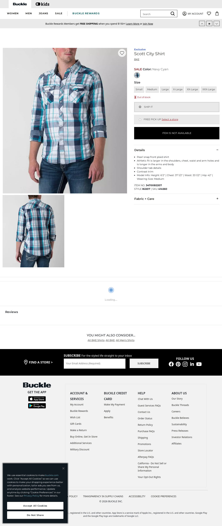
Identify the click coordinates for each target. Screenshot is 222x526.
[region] (35, 493)
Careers (176, 411)
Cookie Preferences (163, 496)
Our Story (177, 398)
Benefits (108, 417)
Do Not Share (35, 515)
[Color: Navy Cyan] (137, 75)
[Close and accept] (63, 468)
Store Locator (145, 450)
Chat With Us (145, 399)
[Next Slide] (217, 23)
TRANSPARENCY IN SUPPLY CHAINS (103, 496)
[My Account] (192, 13)
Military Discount (79, 449)
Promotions (144, 444)
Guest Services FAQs (149, 405)
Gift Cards (75, 423)
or (134, 23)
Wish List (75, 417)
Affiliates (176, 443)
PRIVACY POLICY (68, 496)
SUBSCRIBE (144, 363)
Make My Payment (114, 404)
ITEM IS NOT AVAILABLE (176, 133)
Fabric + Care (176, 199)
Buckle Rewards (79, 411)
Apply (107, 411)
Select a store (170, 119)
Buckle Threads (180, 405)
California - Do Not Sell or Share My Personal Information (152, 467)
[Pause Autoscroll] (209, 23)
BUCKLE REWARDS (86, 13)
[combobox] (155, 13)
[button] (12, 13)
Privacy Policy (31, 495)
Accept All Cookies (35, 505)
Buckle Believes (180, 417)
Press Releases (180, 430)
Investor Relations (182, 437)
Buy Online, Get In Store (84, 436)
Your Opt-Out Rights (149, 477)
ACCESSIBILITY (137, 496)
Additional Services (81, 443)
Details (176, 150)
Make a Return (78, 430)
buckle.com (52, 475)
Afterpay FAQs (146, 457)
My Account (77, 404)
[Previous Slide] (202, 23)
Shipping (143, 437)
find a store (41, 362)
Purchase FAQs (146, 431)
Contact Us (144, 412)
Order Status (145, 418)
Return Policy (145, 424)
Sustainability (179, 424)
